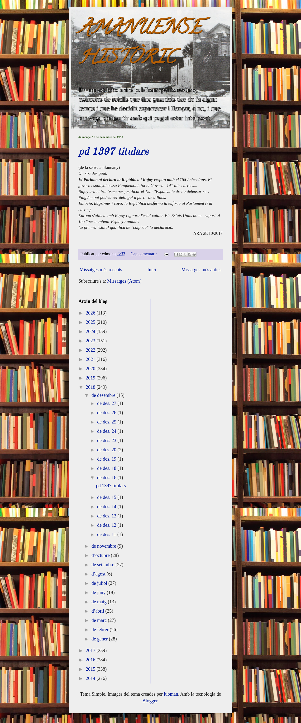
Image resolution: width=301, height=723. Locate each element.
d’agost (99, 573)
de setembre (103, 564)
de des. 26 (107, 412)
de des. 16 (107, 477)
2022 (91, 350)
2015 (91, 669)
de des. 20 (107, 449)
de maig (99, 601)
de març (99, 620)
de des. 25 (107, 421)
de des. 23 (107, 440)
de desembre (104, 395)
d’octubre (101, 555)
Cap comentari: (144, 253)
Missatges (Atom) (124, 281)
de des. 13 (107, 515)
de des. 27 (107, 403)
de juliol (99, 583)
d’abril (98, 611)
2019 (91, 377)
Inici (151, 269)
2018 (91, 387)
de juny (99, 592)
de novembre (104, 546)
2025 (91, 322)
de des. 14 (107, 506)
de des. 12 (107, 525)
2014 (91, 678)
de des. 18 (107, 468)
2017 (91, 650)
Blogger (149, 700)
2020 (91, 368)
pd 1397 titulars (113, 152)
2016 (91, 659)
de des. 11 (107, 534)
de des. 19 (107, 459)
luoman (171, 694)
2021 (91, 359)
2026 (91, 312)
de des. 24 (107, 431)
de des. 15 (107, 497)
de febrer (100, 629)
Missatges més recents (101, 269)
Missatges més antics (201, 269)
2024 (91, 331)
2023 (91, 340)
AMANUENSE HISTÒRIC (139, 44)
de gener (100, 638)
